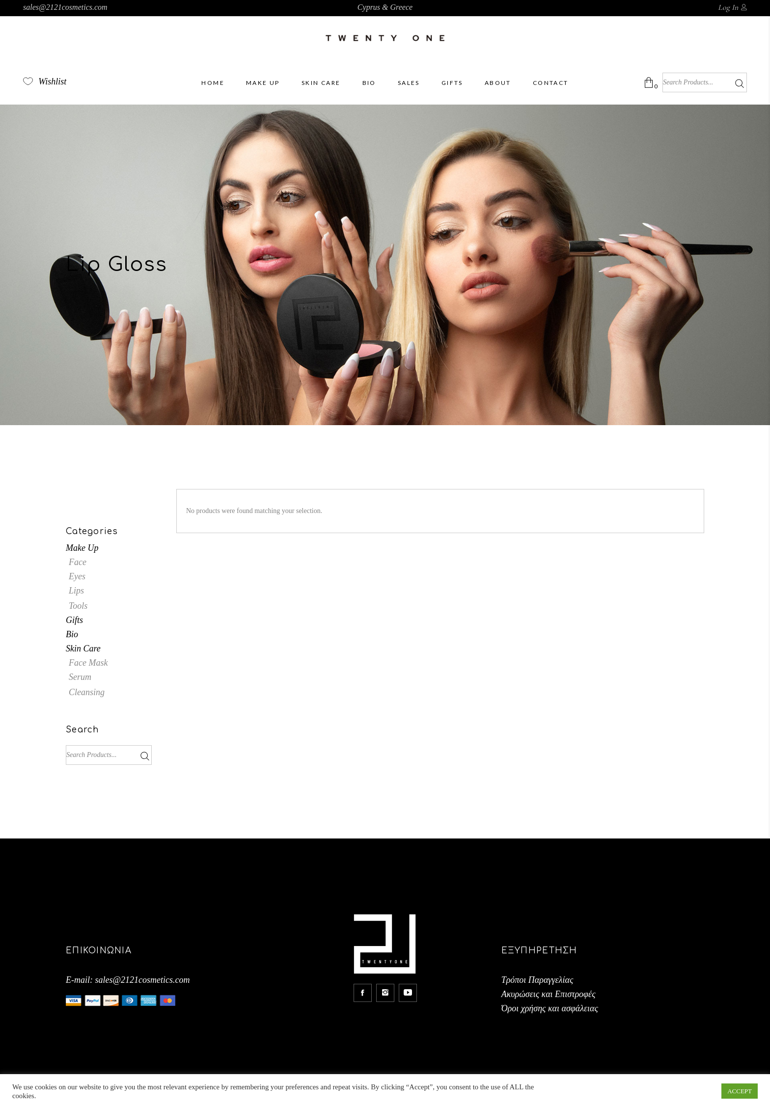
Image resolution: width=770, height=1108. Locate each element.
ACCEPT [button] (739, 1091)
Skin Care (83, 648)
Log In (728, 7)
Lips (76, 590)
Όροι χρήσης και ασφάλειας (549, 1008)
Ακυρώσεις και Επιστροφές (548, 994)
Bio (72, 634)
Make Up (82, 548)
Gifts (74, 620)
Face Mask (88, 663)
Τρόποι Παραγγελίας (537, 980)
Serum (80, 677)
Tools (78, 606)
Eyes (77, 576)
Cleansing (87, 692)
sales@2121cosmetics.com (65, 7)
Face (77, 562)
